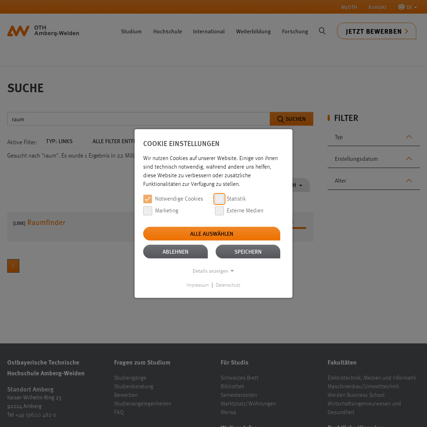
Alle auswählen (211, 233)
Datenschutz (228, 285)
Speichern (248, 251)
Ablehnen (175, 251)
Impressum (198, 285)
